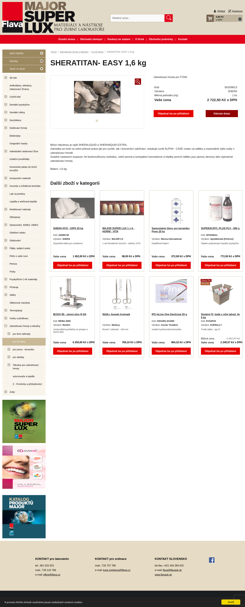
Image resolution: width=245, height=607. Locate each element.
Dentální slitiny (17, 112)
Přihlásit (221, 11)
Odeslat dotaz (222, 113)
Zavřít (231, 602)
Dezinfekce (15, 120)
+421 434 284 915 (173, 565)
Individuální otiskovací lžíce (24, 151)
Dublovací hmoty (18, 128)
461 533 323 (47, 565)
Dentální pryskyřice (20, 104)
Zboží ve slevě (22, 70)
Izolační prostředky (19, 159)
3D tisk (13, 77)
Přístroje (14, 287)
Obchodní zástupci (91, 39)
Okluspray (15, 217)
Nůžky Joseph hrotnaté (116, 314)
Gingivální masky (19, 143)
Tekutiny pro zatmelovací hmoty (26, 367)
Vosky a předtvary (19, 318)
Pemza (13, 263)
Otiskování (15, 240)
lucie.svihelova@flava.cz (117, 570)
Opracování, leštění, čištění (24, 225)
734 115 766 (49, 570)
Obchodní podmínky (161, 39)
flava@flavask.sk (172, 570)
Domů (54, 52)
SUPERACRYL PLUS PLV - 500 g (220, 228)
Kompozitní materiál (20, 178)
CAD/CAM (15, 96)
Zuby (12, 392)
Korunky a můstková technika (25, 186)
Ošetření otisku (17, 232)
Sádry (13, 295)
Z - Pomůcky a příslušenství (27, 384)
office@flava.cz (51, 574)
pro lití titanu (19, 341)
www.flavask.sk (163, 574)
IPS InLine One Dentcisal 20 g (169, 314)
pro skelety (18, 357)
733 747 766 (109, 565)
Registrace (237, 11)
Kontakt (182, 39)
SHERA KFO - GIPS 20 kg (68, 228)
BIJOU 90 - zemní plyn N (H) (69, 314)
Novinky (22, 62)
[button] (224, 18)
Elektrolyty (15, 135)
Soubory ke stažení (118, 39)
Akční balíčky (22, 54)
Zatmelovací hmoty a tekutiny (25, 326)
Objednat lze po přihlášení (173, 113)
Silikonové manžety (20, 302)
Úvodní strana (66, 39)
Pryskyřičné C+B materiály (23, 279)
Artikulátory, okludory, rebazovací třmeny (21, 87)
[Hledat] (137, 18)
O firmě (139, 39)
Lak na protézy (17, 193)
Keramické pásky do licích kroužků (23, 169)
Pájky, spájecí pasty (20, 248)
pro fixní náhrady (21, 334)
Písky (12, 271)
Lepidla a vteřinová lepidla (23, 201)
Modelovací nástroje (20, 209)
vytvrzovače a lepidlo (24, 376)
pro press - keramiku (23, 349)
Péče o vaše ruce (19, 256)
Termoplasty (16, 310)
